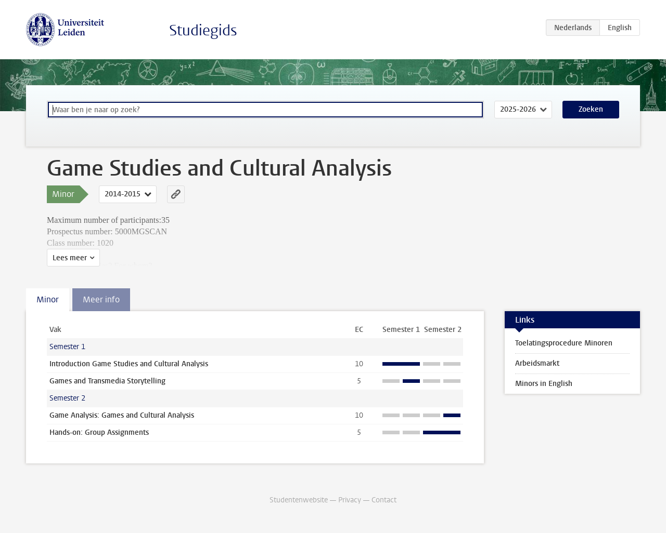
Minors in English (543, 384)
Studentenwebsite (299, 500)
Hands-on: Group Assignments (99, 432)
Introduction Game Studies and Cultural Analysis (128, 364)
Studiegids (203, 30)
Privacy (349, 500)
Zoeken (591, 109)
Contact (384, 500)
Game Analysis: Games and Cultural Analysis (121, 415)
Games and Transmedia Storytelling (107, 381)
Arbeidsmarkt (537, 363)
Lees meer (70, 258)
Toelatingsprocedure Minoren (563, 343)
